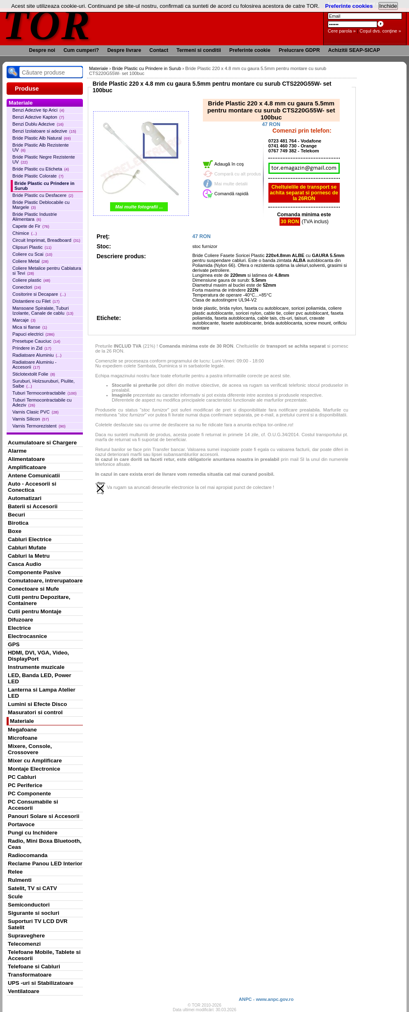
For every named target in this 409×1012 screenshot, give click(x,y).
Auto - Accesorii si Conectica (32, 487)
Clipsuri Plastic (32, 247)
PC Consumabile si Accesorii (33, 805)
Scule (15, 896)
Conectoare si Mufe (33, 589)
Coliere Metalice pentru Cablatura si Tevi (46, 271)
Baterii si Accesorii (33, 506)
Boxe (14, 531)
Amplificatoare (27, 467)
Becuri (16, 515)
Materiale (22, 721)
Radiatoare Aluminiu (36, 355)
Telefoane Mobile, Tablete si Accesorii (44, 955)
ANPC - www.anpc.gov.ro (266, 999)
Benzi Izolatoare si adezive (44, 131)
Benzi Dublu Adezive (37, 124)
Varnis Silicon (30, 418)
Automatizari (24, 498)
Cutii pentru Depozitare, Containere (39, 600)
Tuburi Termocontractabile (44, 392)
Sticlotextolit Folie (33, 374)
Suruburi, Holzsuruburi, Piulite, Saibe (43, 383)
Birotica (18, 523)
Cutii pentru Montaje (34, 611)
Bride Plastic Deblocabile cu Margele (41, 205)
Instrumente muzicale (36, 667)
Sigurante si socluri (33, 913)
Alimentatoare (26, 459)
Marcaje (23, 320)
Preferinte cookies (349, 6)
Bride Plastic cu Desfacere (42, 195)
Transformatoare (30, 975)
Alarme (17, 451)
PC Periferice (25, 785)
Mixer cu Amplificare (35, 760)
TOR (46, 24)
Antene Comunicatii (34, 475)
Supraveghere (26, 936)
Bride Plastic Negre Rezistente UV (43, 159)
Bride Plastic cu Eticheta (40, 168)
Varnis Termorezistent (39, 425)
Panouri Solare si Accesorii (44, 816)
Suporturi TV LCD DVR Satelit (38, 924)
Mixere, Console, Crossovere (30, 749)
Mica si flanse (29, 327)
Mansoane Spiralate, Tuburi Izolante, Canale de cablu (42, 311)
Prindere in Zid (31, 348)
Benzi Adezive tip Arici (38, 110)
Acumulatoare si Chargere (42, 442)
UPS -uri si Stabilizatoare (40, 983)
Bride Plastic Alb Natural (41, 138)
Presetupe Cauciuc (36, 341)
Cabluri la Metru (29, 556)
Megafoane (22, 730)
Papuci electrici (33, 334)
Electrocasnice (27, 636)
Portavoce (21, 824)
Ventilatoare (23, 991)
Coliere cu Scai (32, 254)
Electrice (19, 628)
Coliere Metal (30, 261)
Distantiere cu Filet (35, 301)
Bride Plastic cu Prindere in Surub (44, 186)
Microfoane (23, 738)
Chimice (24, 233)
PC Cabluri (22, 777)
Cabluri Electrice (30, 539)
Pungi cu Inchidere (32, 833)
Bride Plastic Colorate (37, 175)
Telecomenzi (24, 944)
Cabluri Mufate (27, 548)
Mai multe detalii (231, 183)
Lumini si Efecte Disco (37, 704)
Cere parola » (342, 30)
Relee (15, 872)
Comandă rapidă (231, 193)
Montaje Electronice (34, 769)
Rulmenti (19, 880)
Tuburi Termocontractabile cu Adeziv (42, 402)
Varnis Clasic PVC (35, 411)
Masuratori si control (35, 712)
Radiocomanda (27, 855)
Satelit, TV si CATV (32, 888)
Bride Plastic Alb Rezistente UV (40, 147)
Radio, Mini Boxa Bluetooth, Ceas (44, 844)
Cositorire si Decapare (39, 294)
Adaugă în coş (229, 163)
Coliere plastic (31, 280)
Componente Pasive (34, 572)
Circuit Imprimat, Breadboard (46, 240)
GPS (13, 644)
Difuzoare (20, 620)
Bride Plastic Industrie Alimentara (34, 217)
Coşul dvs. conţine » (380, 30)
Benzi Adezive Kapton (38, 117)
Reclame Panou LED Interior (45, 863)
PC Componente (29, 793)
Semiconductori (29, 905)
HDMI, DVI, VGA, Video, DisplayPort (38, 656)
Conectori (26, 287)
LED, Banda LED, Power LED (39, 678)
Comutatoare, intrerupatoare (45, 580)
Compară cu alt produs (237, 173)
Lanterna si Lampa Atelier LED (41, 693)
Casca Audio (24, 564)
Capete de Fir (30, 226)
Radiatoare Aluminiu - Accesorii (34, 364)
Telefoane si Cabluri (34, 966)
